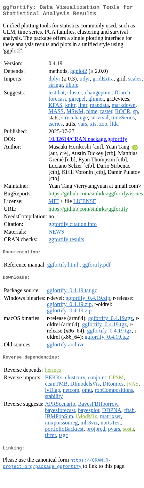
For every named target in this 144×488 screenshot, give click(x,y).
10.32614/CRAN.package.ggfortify (87, 142)
